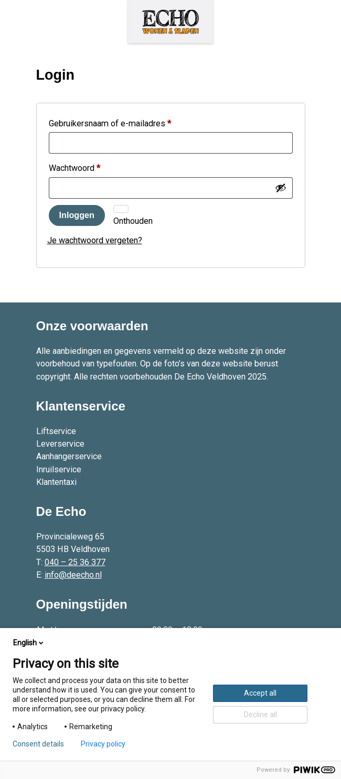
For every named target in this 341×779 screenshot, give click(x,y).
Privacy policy (103, 744)
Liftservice (56, 431)
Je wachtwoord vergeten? (94, 240)
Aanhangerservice (69, 456)
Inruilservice (58, 469)
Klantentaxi (56, 482)
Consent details (38, 744)
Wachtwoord (87, 166)
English (29, 643)
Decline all (260, 714)
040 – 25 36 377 (75, 562)
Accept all (260, 693)
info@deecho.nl (73, 575)
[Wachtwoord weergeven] (280, 187)
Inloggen (76, 215)
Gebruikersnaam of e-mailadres (123, 121)
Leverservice (60, 444)
